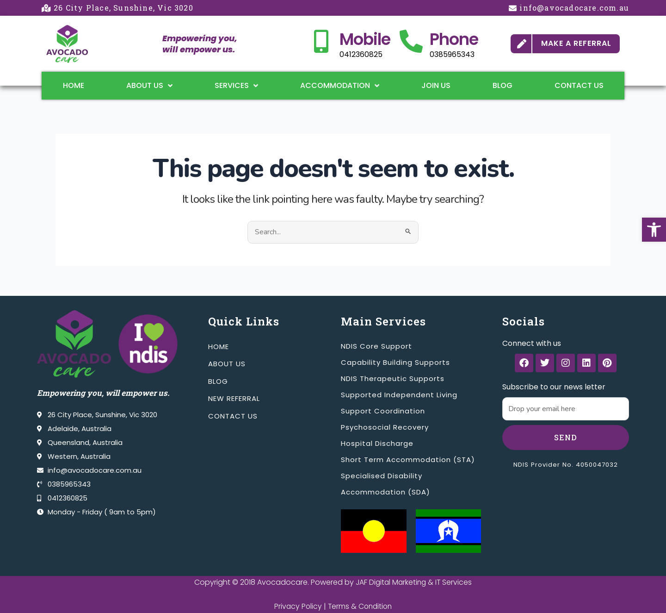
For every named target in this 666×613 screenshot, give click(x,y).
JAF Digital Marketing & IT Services (414, 582)
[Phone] (411, 41)
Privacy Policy (296, 606)
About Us (149, 85)
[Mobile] (321, 41)
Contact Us (579, 85)
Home (73, 85)
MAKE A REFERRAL (576, 43)
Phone (454, 39)
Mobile (364, 39)
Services (236, 85)
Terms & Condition (360, 606)
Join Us (435, 85)
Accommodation (339, 85)
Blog (502, 85)
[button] (654, 230)
